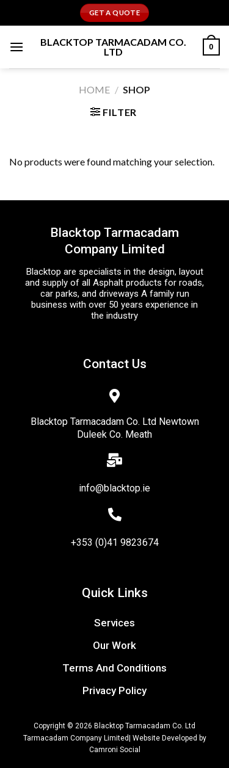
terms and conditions (114, 668)
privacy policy (114, 690)
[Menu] (16, 47)
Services (114, 623)
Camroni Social (114, 749)
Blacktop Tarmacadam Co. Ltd (113, 47)
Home (94, 89)
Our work (114, 645)
